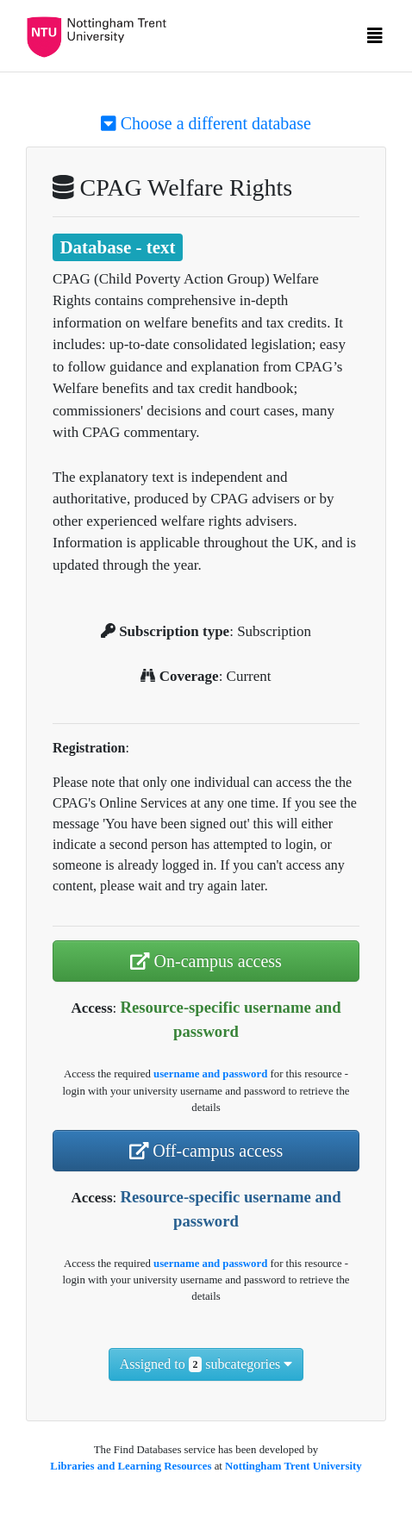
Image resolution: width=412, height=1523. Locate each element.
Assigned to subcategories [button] (206, 1364)
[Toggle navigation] (375, 39)
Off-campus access (206, 1150)
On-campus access (206, 961)
